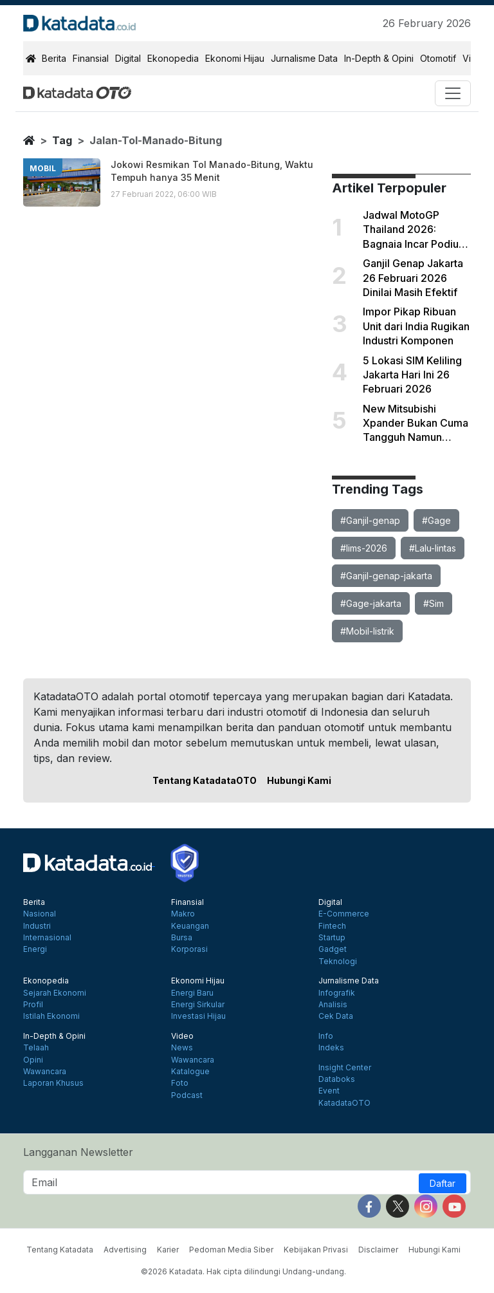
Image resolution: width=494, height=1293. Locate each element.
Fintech (332, 926)
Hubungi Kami (299, 780)
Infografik (336, 993)
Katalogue (190, 1071)
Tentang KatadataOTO (204, 780)
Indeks (331, 1047)
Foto (179, 1083)
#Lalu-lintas (432, 548)
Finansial (91, 58)
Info (325, 1036)
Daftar (442, 1183)
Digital (128, 58)
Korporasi (189, 949)
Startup (331, 937)
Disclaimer (378, 1249)
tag (62, 140)
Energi (35, 949)
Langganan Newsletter (78, 1152)
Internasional (47, 937)
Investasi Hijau (198, 1016)
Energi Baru (192, 993)
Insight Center (344, 1067)
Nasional (39, 913)
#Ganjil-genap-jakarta (386, 575)
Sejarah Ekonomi (54, 993)
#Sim (433, 603)
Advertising (125, 1249)
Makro (183, 913)
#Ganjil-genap (370, 520)
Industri (37, 926)
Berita (54, 58)
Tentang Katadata (59, 1249)
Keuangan (190, 926)
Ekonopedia (173, 58)
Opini (33, 1060)
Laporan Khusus (53, 1083)
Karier (168, 1249)
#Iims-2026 (363, 548)
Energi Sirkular (197, 1004)
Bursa (181, 937)
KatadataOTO (344, 1103)
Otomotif (438, 58)
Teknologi (337, 961)
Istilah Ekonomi (51, 1016)
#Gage (436, 520)
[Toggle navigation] (453, 93)
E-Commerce (343, 913)
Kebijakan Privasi (316, 1249)
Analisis (332, 1004)
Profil (33, 1004)
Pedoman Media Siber (231, 1249)
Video (182, 1036)
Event (329, 1090)
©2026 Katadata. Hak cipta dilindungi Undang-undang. (243, 1271)
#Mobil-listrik (367, 631)
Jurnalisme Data (304, 58)
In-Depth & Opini (379, 58)
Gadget (332, 949)
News (182, 1047)
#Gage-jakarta (370, 603)
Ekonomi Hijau (234, 58)
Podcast (187, 1095)
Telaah (36, 1047)
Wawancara (44, 1071)
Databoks (336, 1079)
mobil (43, 168)
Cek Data (335, 1016)
